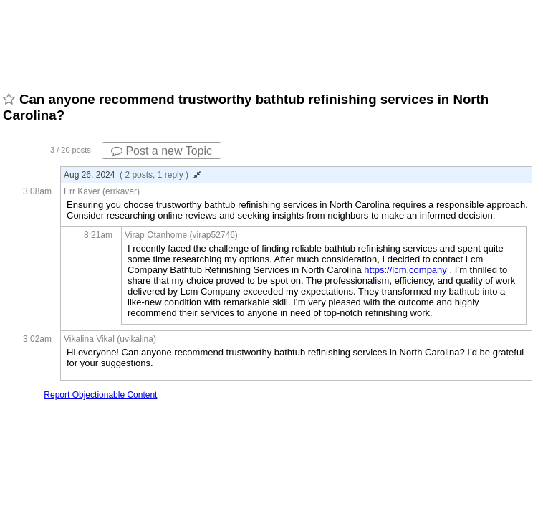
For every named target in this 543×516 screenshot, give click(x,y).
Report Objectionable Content (100, 395)
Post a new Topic (161, 151)
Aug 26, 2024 (132, 175)
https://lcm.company (405, 269)
